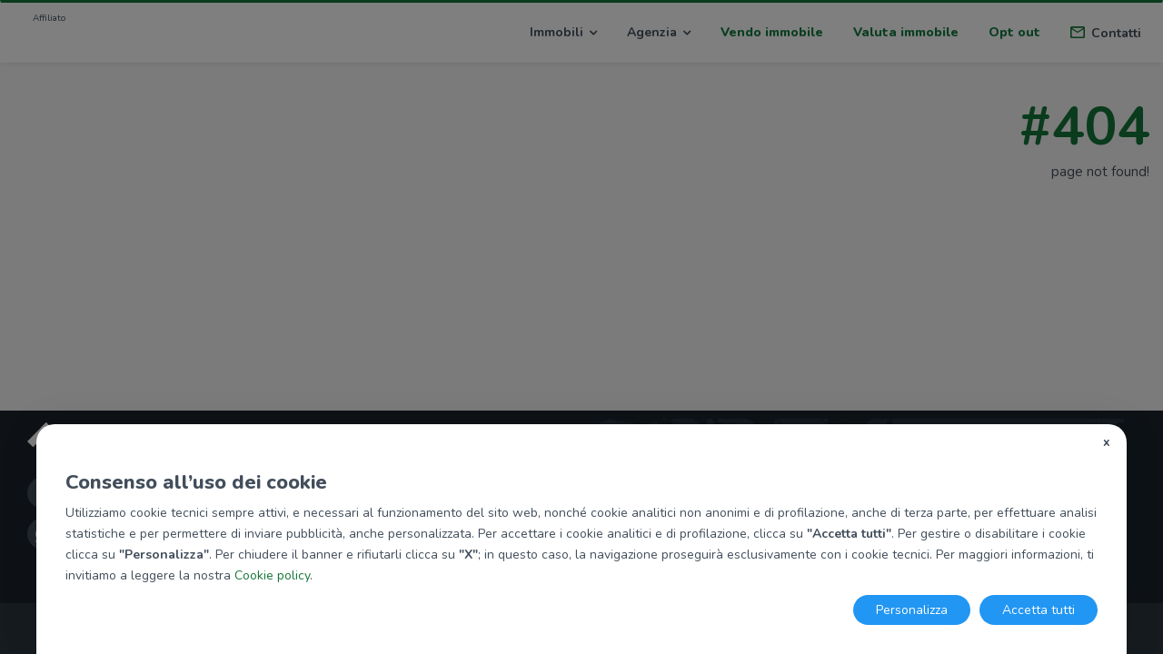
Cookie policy (272, 575)
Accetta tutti (1038, 610)
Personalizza (912, 610)
